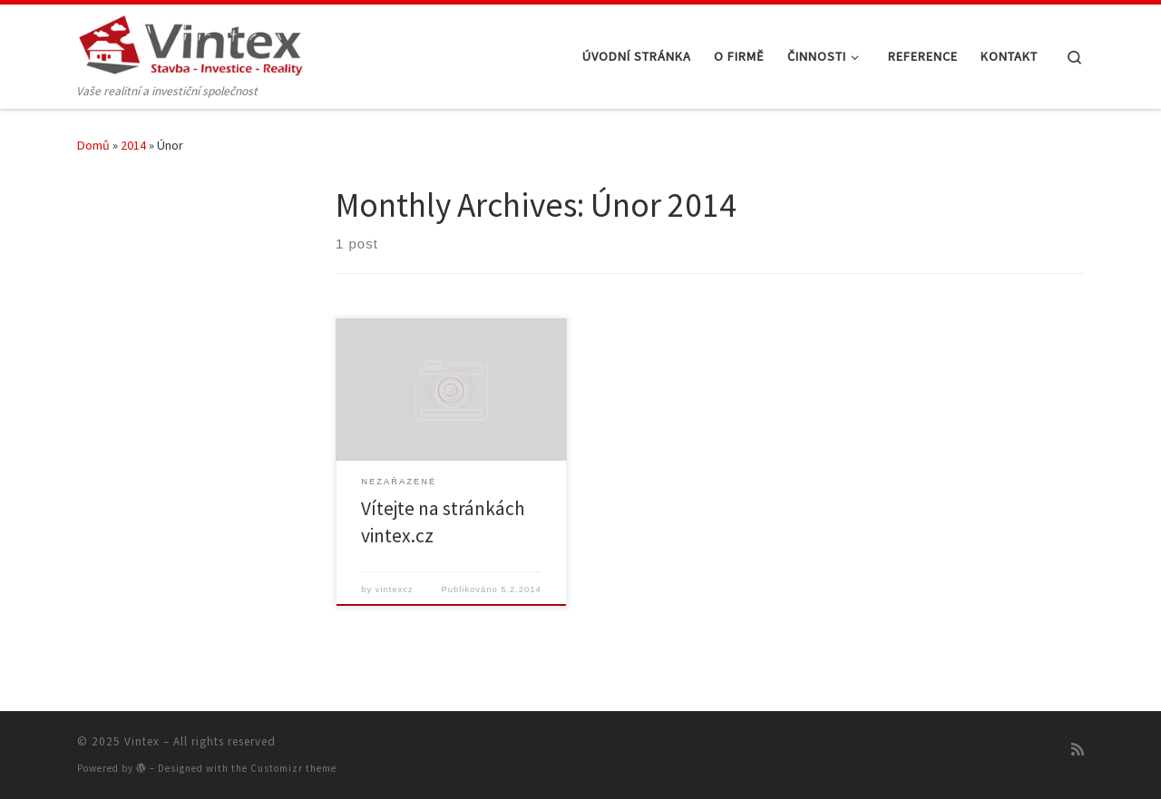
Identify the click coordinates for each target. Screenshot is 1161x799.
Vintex (142, 741)
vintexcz (395, 589)
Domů (93, 145)
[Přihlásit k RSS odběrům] (1077, 749)
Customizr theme (293, 768)
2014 (133, 145)
